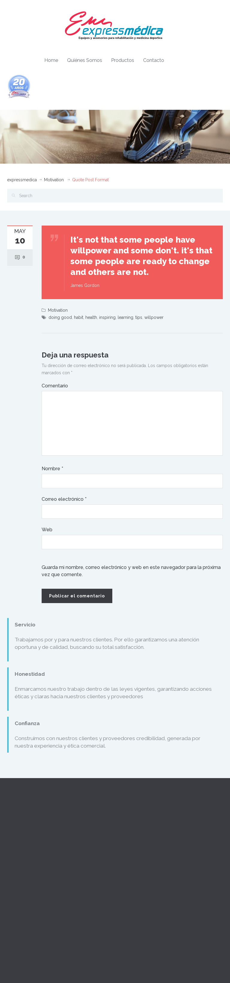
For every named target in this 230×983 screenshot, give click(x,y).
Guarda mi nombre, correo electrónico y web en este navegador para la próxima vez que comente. (131, 570)
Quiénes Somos (84, 60)
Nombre (52, 468)
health (91, 317)
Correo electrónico (64, 499)
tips (138, 317)
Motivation (54, 179)
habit (78, 317)
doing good (60, 317)
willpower (154, 317)
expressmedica (22, 179)
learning (125, 317)
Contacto (153, 60)
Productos (122, 60)
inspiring (107, 317)
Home (51, 60)
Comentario (55, 386)
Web (47, 529)
